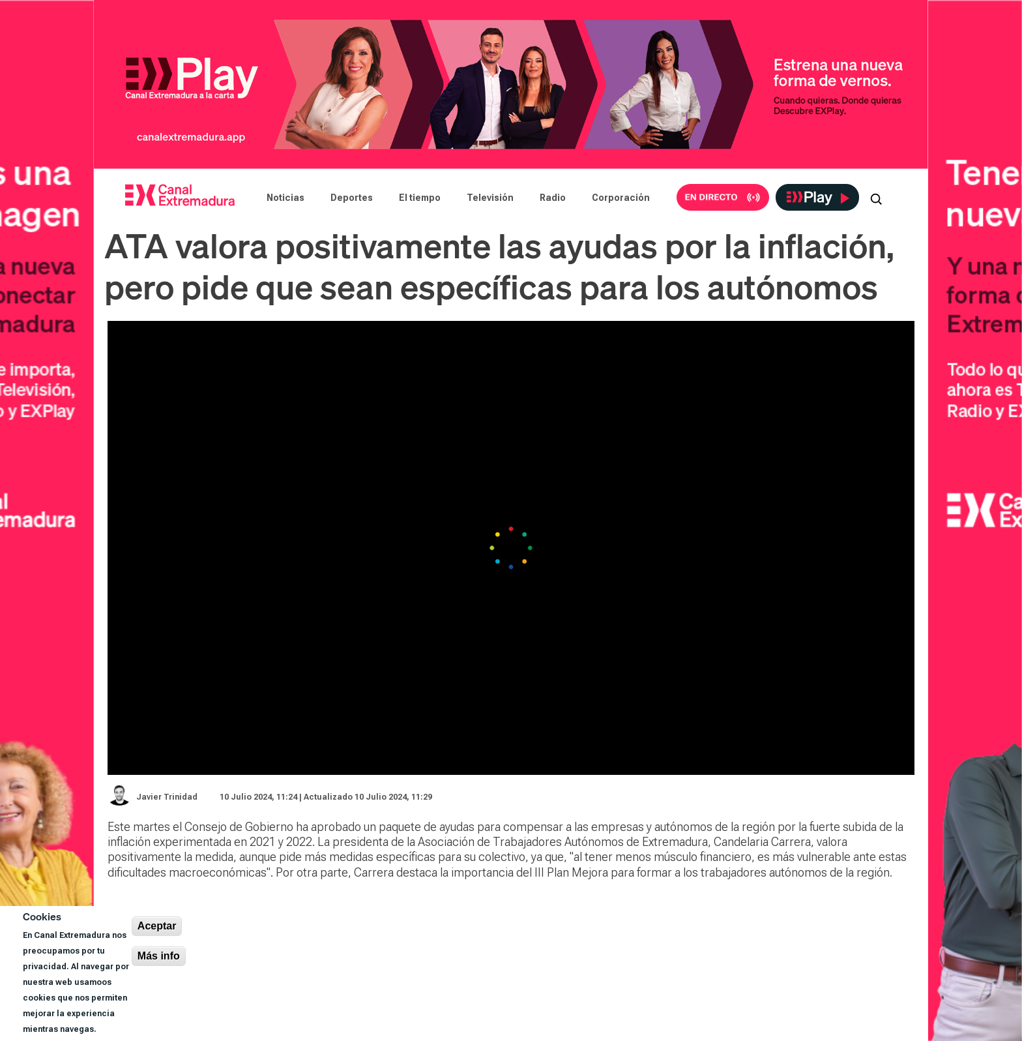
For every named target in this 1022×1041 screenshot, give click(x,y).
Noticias (285, 197)
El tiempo (420, 197)
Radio (553, 197)
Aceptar (157, 925)
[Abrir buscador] (876, 197)
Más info (159, 955)
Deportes (351, 197)
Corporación (621, 197)
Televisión (490, 197)
